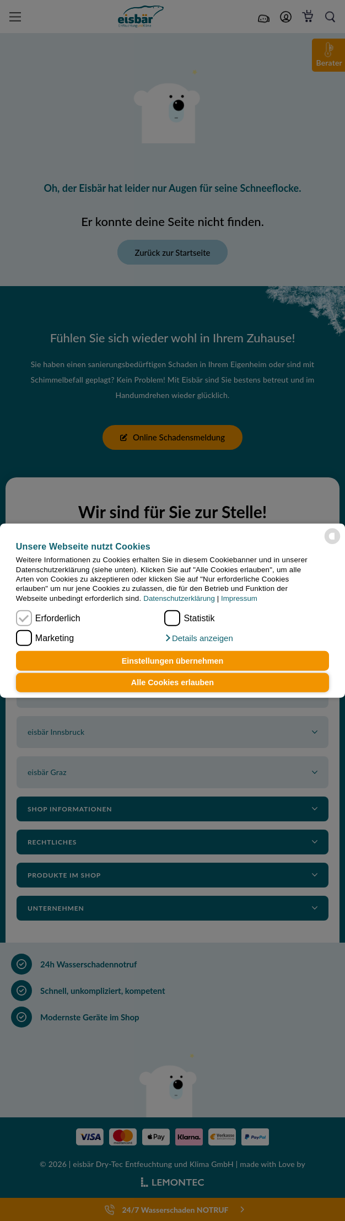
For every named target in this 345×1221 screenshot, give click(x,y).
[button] (198, 638)
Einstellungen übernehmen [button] (173, 661)
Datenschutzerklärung (179, 598)
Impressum (239, 598)
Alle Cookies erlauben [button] (172, 682)
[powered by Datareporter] (332, 536)
